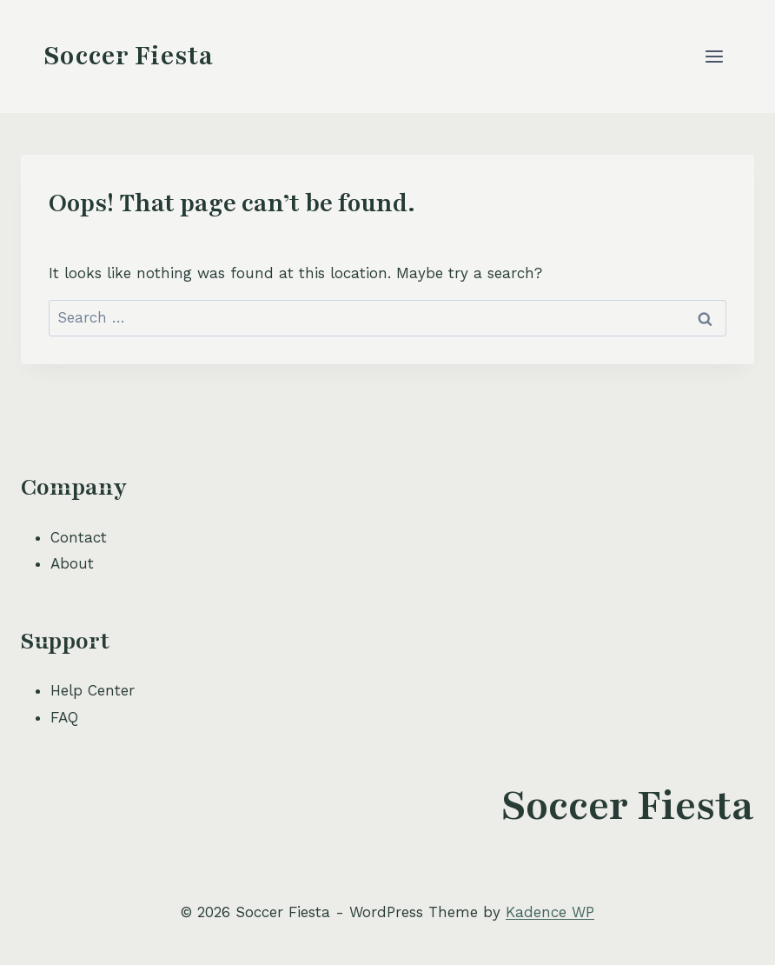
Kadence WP (550, 912)
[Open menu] (714, 56)
